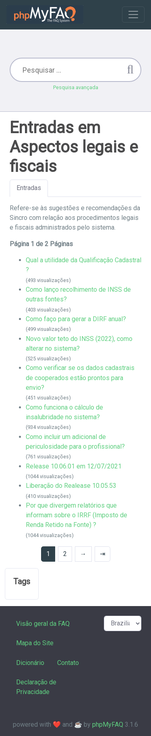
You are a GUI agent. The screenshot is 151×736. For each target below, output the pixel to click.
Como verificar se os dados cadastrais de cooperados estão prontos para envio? (80, 377)
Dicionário (30, 663)
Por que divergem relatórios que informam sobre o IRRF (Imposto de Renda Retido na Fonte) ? (76, 515)
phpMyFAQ (107, 724)
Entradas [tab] (29, 188)
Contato (68, 663)
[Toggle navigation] (133, 14)
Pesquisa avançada (75, 87)
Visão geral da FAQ (43, 623)
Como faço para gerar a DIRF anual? (76, 319)
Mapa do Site (35, 643)
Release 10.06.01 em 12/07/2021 (74, 466)
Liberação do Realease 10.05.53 (71, 485)
